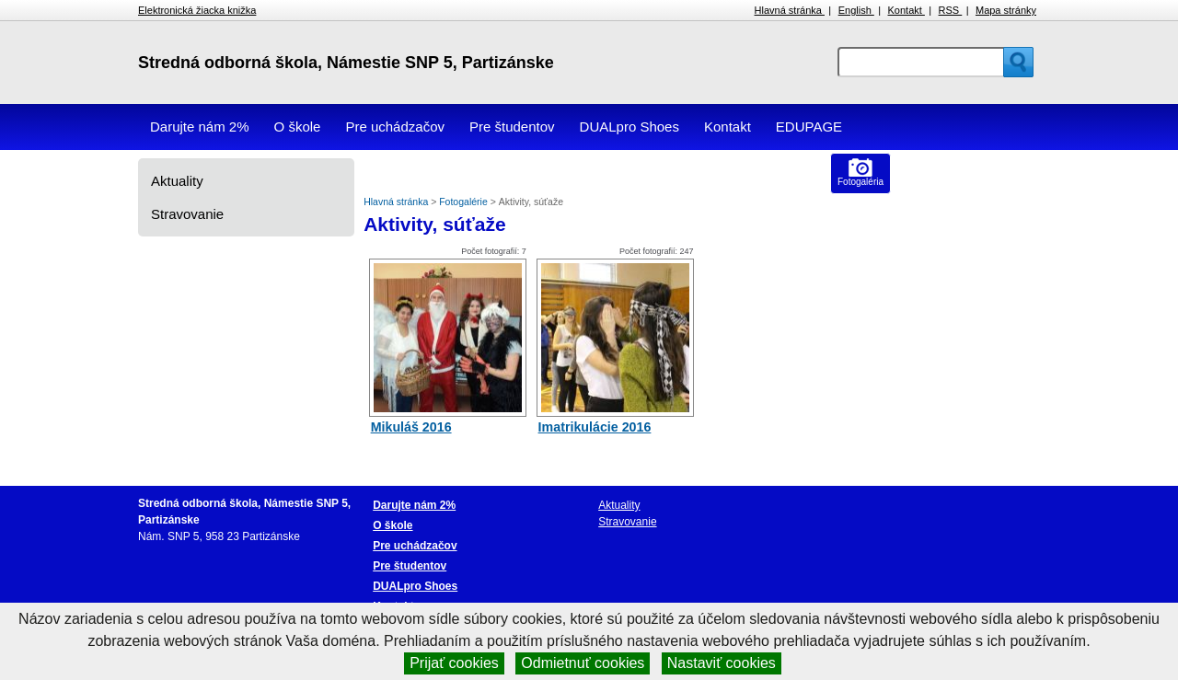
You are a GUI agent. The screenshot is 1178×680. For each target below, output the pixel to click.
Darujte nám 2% (199, 126)
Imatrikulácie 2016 (595, 427)
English (856, 10)
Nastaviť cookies (721, 663)
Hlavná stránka (790, 10)
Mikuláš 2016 (411, 427)
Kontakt (906, 10)
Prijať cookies (454, 663)
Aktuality (177, 181)
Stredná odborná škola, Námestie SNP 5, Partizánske (346, 62)
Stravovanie (187, 214)
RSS (951, 10)
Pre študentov (512, 126)
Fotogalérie (464, 201)
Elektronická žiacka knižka (197, 10)
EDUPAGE (809, 126)
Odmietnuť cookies (582, 663)
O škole (297, 126)
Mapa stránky (1006, 10)
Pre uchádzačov (395, 126)
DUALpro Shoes (629, 126)
